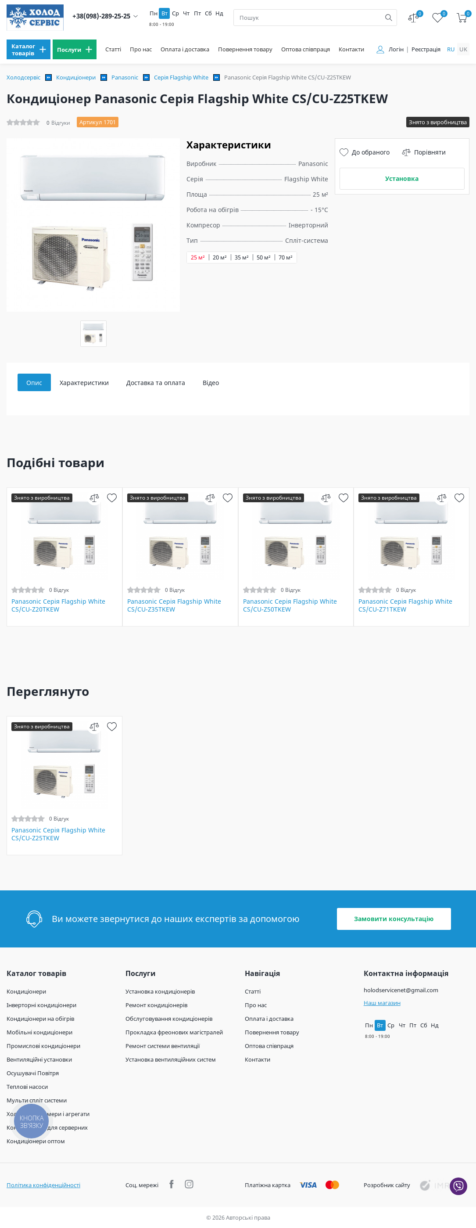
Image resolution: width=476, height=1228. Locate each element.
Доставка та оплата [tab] (155, 382)
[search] (389, 17)
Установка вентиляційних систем (170, 1059)
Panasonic (124, 77)
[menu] (28, 49)
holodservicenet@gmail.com (401, 990)
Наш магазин (382, 1003)
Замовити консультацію (393, 919)
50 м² (264, 257)
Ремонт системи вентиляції (162, 1046)
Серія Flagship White (181, 77)
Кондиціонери (76, 77)
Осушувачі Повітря (33, 1073)
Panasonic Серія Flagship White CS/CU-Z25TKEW (58, 834)
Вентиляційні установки (39, 1059)
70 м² (286, 257)
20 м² (220, 257)
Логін (396, 49)
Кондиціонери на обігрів (40, 1019)
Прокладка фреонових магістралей (174, 1032)
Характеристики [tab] (84, 382)
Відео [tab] (211, 382)
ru (451, 49)
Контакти (351, 49)
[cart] (461, 17)
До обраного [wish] (365, 152)
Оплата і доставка (185, 49)
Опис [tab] (34, 382)
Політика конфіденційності (43, 1185)
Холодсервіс (23, 77)
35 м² (242, 257)
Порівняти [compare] (424, 152)
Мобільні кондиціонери (39, 1032)
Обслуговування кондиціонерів (168, 1019)
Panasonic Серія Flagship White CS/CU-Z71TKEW (405, 605)
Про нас (141, 49)
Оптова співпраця (305, 49)
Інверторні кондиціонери (41, 1005)
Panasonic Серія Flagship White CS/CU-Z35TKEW (174, 605)
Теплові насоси (27, 1087)
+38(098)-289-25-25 (101, 16)
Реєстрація (426, 49)
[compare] (94, 497)
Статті (113, 49)
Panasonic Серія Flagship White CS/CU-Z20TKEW (58, 605)
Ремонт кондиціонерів (156, 1005)
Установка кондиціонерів (160, 991)
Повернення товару (245, 49)
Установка (402, 178)
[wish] (112, 497)
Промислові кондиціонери (43, 1046)
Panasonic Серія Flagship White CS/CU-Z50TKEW (290, 605)
